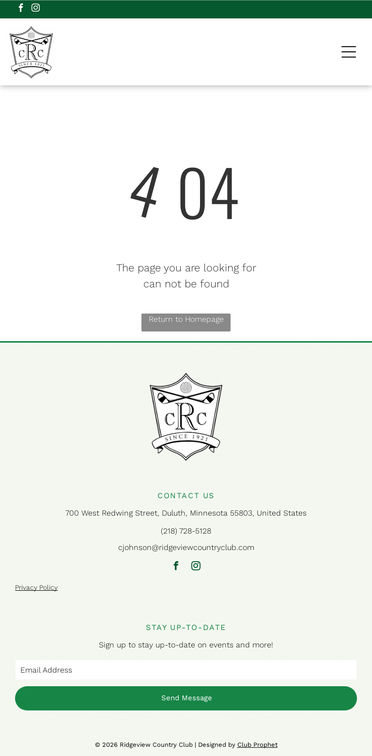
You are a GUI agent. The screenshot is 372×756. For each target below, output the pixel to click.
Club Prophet (257, 744)
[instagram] (36, 9)
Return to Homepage (186, 319)
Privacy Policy (36, 587)
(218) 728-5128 (186, 531)
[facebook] (21, 9)
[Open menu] (348, 52)
